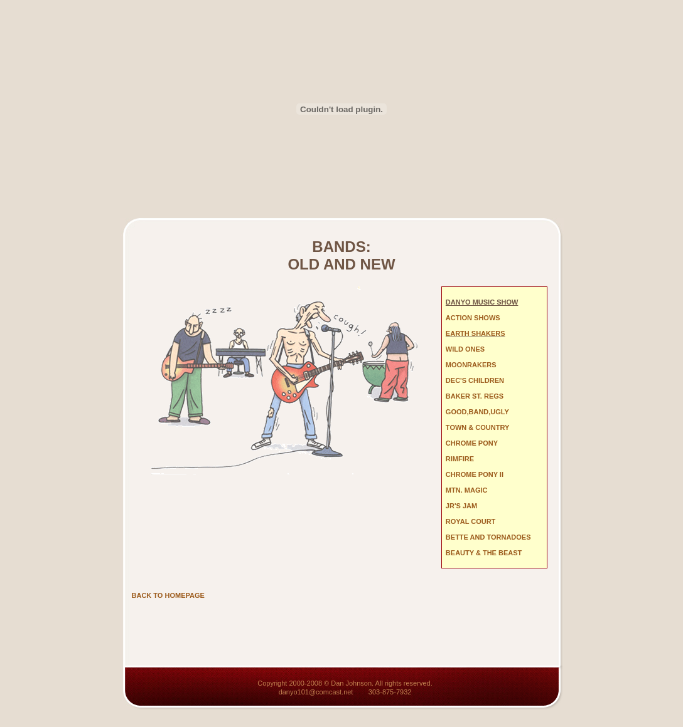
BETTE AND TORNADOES (488, 537)
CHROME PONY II (474, 474)
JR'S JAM (461, 506)
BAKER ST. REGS (474, 396)
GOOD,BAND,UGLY (477, 412)
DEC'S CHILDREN (475, 380)
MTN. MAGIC (467, 490)
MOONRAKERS (471, 365)
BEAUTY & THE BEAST (484, 553)
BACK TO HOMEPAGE (168, 595)
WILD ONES (465, 349)
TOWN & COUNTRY (477, 427)
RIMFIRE (460, 459)
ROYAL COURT (470, 521)
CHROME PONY (472, 443)
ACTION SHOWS (473, 318)
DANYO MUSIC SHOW (482, 302)
